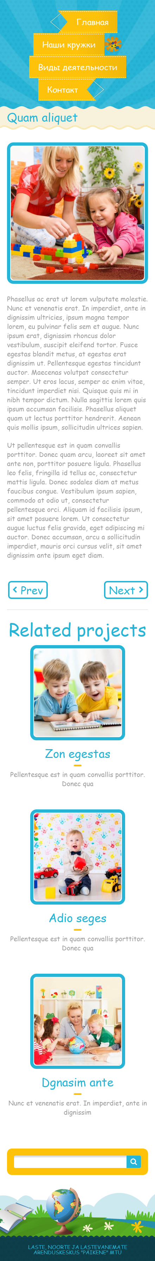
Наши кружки (68, 44)
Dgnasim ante (77, 1082)
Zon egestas (77, 753)
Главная (92, 22)
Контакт (62, 89)
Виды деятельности (77, 67)
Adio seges (77, 918)
